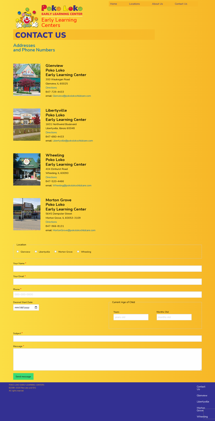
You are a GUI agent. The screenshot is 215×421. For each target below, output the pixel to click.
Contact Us (201, 388)
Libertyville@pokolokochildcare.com (73, 140)
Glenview (25, 251)
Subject (17, 333)
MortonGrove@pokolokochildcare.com (74, 230)
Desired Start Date (23, 302)
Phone (16, 289)
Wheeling (86, 251)
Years (116, 311)
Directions (51, 87)
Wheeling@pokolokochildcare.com (72, 185)
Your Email (18, 276)
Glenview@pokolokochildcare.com (72, 96)
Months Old (163, 311)
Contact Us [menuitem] (181, 4)
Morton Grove (66, 251)
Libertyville (44, 251)
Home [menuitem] (113, 4)
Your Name (18, 263)
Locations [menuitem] (134, 4)
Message (17, 346)
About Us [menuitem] (157, 4)
